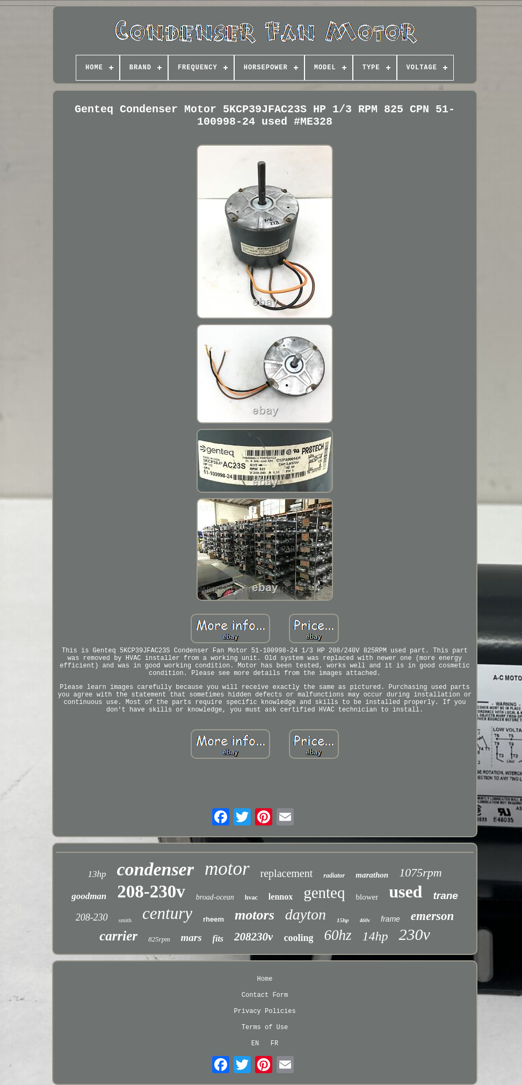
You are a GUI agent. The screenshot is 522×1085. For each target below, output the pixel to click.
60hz (337, 935)
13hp (97, 874)
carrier (118, 936)
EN (255, 1043)
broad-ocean (215, 897)
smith (125, 920)
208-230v (151, 891)
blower (367, 897)
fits (218, 938)
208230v (253, 936)
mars (191, 937)
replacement (286, 873)
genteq (324, 892)
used (405, 891)
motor (227, 868)
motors (254, 915)
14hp (375, 936)
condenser (155, 869)
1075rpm (420, 872)
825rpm (159, 939)
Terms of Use (265, 1027)
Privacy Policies (264, 1011)
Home (265, 979)
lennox (281, 896)
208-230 (92, 917)
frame (390, 919)
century (167, 913)
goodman (88, 896)
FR (274, 1043)
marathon (372, 875)
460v (365, 920)
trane (445, 895)
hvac (251, 897)
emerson (432, 916)
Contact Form (265, 995)
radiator (334, 875)
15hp (343, 920)
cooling (298, 937)
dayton (305, 914)
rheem (213, 919)
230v (414, 934)
